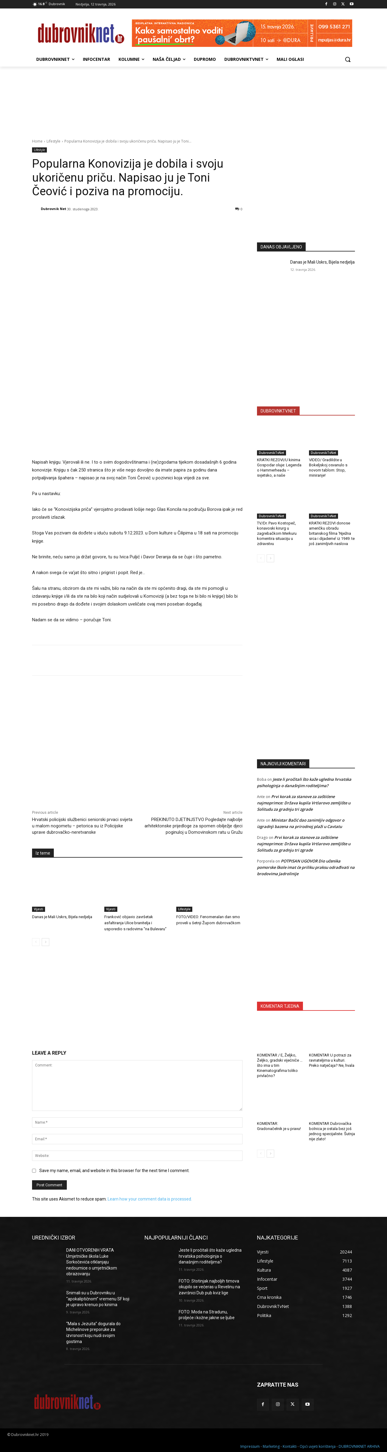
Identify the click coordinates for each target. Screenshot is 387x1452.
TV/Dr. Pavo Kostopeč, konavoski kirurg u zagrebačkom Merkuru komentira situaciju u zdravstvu (277, 533)
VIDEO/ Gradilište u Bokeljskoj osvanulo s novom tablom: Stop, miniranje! (328, 468)
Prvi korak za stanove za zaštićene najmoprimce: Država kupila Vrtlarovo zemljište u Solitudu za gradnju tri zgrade (303, 803)
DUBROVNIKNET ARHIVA (359, 1446)
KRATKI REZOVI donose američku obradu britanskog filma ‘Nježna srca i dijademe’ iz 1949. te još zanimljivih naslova (332, 533)
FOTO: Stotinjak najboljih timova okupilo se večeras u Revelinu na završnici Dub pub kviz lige (209, 1287)
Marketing (271, 1446)
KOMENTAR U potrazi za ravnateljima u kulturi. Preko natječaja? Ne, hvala (331, 1060)
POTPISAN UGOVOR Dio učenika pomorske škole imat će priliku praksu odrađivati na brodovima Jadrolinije (306, 867)
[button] (347, 59)
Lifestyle (53, 141)
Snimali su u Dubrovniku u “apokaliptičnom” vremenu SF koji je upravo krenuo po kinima (97, 1298)
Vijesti (38, 909)
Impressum (250, 1446)
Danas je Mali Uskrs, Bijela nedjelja (62, 917)
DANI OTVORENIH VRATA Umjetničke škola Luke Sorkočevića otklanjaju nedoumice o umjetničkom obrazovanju (91, 1262)
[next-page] (45, 942)
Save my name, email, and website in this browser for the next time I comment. (114, 1170)
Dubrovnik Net (53, 208)
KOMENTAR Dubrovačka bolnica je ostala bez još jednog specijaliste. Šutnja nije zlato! (332, 1131)
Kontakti (290, 1446)
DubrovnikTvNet (271, 453)
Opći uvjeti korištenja (318, 1446)
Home (37, 141)
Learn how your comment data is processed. (150, 1199)
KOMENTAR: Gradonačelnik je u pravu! (279, 1126)
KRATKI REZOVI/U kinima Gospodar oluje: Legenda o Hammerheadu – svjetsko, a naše (279, 468)
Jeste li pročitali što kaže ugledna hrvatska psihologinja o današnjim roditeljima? (210, 1256)
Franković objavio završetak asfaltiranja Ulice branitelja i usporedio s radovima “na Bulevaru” (135, 923)
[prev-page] (36, 942)
